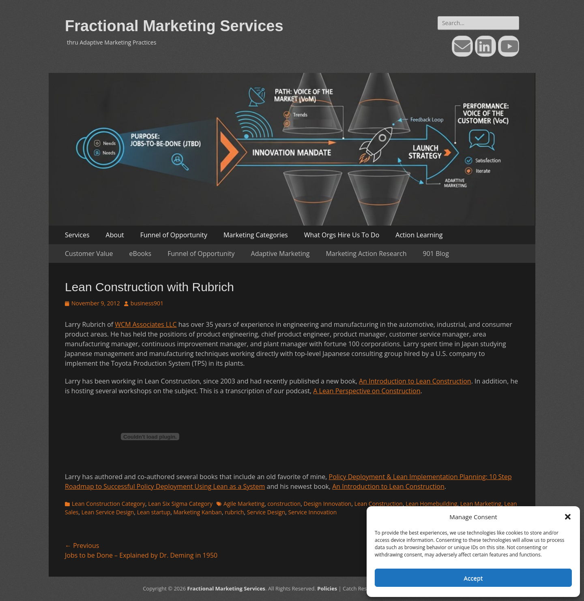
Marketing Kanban (197, 512)
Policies (327, 588)
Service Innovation (312, 512)
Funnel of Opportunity (173, 234)
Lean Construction (378, 503)
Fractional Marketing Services (174, 25)
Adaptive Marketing (280, 253)
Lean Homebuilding (431, 503)
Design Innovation (328, 503)
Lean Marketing (480, 503)
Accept (473, 578)
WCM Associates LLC (145, 324)
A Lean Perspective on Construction (366, 390)
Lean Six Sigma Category (180, 503)
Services (77, 234)
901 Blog (436, 253)
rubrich (234, 512)
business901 (147, 303)
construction (284, 503)
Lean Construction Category (108, 503)
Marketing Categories (255, 234)
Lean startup (153, 512)
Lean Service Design (108, 512)
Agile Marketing (243, 503)
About (115, 234)
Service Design (266, 512)
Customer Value (89, 253)
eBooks (140, 253)
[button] (568, 517)
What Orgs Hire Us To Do (342, 234)
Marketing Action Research (366, 253)
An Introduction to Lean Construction (415, 381)
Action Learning (418, 234)
